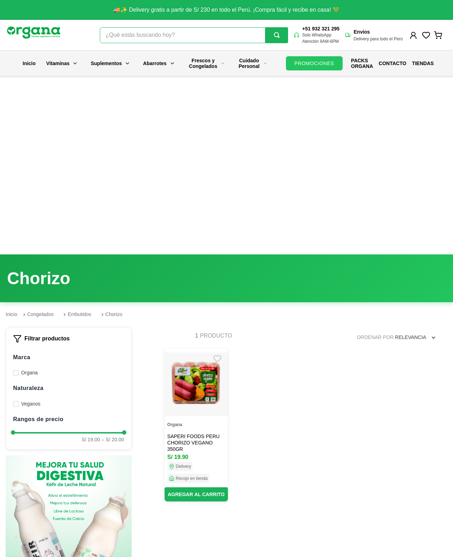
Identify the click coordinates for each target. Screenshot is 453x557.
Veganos (31, 226)
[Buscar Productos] (277, 35)
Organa (29, 195)
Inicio (29, 63)
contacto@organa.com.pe (375, 492)
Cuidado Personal (253, 63)
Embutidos (79, 136)
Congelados (40, 136)
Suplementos (110, 63)
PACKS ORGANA (362, 63)
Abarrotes (159, 63)
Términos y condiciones (246, 524)
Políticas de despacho (244, 510)
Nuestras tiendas (123, 481)
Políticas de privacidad (244, 496)
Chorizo (113, 136)
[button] (68, 180)
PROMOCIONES (314, 63)
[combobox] (194, 35)
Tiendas (423, 63)
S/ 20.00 (113, 262)
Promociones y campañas (248, 481)
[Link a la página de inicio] (11, 137)
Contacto (392, 63)
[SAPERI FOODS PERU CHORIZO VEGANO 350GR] (196, 247)
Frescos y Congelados (207, 63)
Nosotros (114, 467)
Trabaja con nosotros (127, 496)
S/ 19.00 (90, 262)
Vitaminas (62, 63)
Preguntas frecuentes (243, 467)
